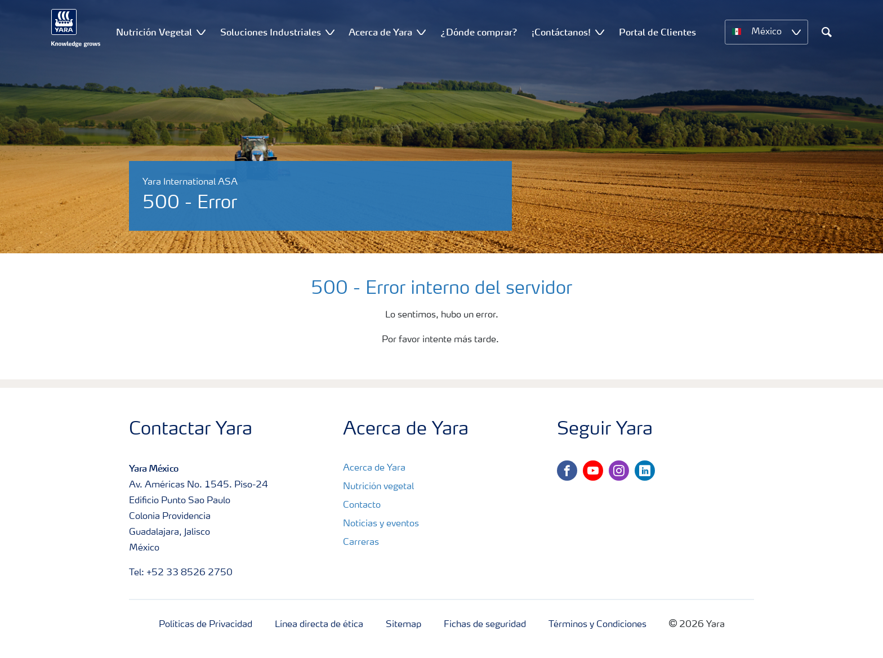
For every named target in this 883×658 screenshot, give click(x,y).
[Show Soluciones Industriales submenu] (330, 31)
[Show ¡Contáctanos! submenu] (599, 31)
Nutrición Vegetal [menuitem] (154, 32)
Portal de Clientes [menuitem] (657, 32)
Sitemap (403, 624)
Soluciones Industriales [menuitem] (270, 32)
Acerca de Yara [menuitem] (380, 32)
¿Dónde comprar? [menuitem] (479, 32)
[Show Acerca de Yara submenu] (421, 31)
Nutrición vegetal (378, 486)
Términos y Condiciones (597, 624)
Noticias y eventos (381, 524)
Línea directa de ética (319, 624)
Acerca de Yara (374, 468)
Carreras (361, 542)
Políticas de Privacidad (205, 624)
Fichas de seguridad (485, 624)
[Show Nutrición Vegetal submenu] (201, 31)
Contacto (362, 505)
